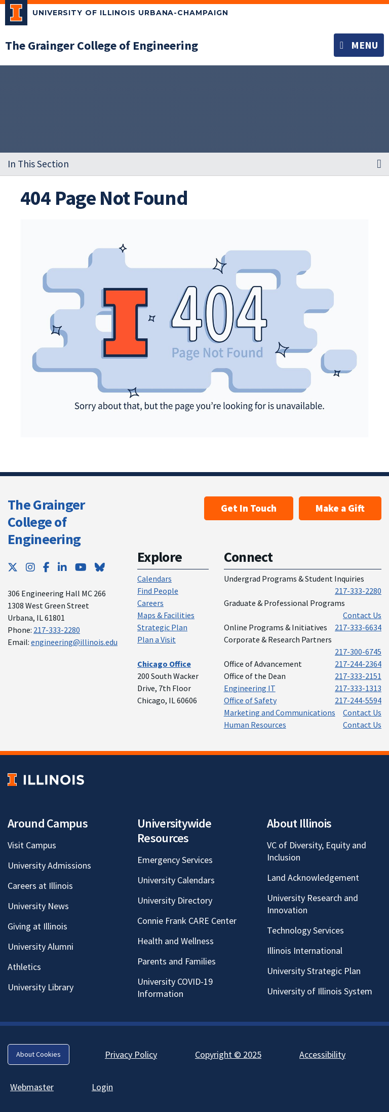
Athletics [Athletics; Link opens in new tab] (24, 967)
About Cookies (38, 1054)
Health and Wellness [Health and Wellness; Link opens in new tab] (175, 941)
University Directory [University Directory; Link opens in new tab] (174, 900)
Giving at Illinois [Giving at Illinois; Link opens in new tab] (37, 926)
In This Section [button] (38, 164)
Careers (150, 603)
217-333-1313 (358, 688)
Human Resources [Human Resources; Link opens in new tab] (255, 725)
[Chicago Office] (164, 664)
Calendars (154, 578)
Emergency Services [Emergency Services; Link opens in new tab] (175, 860)
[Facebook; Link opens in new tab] (46, 567)
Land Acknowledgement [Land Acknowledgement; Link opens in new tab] (313, 877)
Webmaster (32, 1087)
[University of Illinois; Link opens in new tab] (46, 779)
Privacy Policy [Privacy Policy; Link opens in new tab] (131, 1054)
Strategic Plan (162, 627)
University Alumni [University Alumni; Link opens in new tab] (40, 946)
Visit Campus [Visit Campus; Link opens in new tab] (32, 845)
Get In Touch (249, 508)
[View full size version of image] (194, 328)
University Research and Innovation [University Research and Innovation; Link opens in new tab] (312, 904)
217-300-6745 (358, 652)
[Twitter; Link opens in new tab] (13, 567)
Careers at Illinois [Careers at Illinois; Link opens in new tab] (40, 885)
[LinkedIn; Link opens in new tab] (62, 567)
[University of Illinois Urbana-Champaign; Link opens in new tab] (116, 14)
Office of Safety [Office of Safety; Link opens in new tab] (250, 700)
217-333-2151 (358, 676)
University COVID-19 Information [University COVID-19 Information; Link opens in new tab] (175, 987)
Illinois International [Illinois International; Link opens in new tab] (304, 950)
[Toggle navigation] (359, 45)
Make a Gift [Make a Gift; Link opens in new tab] (340, 508)
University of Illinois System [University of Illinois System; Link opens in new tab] (319, 991)
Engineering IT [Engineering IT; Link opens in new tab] (250, 688)
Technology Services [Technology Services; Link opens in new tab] (305, 930)
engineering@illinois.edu (74, 642)
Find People (157, 591)
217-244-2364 (358, 664)
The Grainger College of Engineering (46, 521)
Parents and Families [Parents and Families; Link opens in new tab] (176, 961)
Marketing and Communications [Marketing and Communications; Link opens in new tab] (279, 712)
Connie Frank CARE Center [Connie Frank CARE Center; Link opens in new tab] (187, 920)
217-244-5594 (358, 700)
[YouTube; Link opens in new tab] (81, 567)
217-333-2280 (56, 630)
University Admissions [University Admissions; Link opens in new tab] (49, 865)
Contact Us (362, 615)
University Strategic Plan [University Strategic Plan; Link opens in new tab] (314, 971)
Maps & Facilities (165, 615)
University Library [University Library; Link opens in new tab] (40, 987)
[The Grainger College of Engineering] (101, 45)
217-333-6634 (358, 627)
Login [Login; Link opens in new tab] (102, 1087)
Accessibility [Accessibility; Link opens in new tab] (322, 1054)
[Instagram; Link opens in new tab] (30, 567)
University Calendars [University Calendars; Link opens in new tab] (176, 880)
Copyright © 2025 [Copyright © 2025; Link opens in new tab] (228, 1054)
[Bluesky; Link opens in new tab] (100, 567)
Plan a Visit (156, 639)
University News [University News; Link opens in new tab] (38, 906)
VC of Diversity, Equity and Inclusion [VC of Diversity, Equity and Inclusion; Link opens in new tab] (316, 851)
